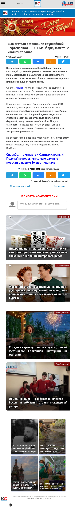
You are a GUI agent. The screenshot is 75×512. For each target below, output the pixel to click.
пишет (19, 87)
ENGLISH (20, 3)
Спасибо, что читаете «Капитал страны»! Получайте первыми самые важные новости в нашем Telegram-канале (35, 158)
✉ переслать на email (20, 186)
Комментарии (63, 56)
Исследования (62, 265)
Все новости (59, 186)
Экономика (64, 216)
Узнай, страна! (62, 312)
